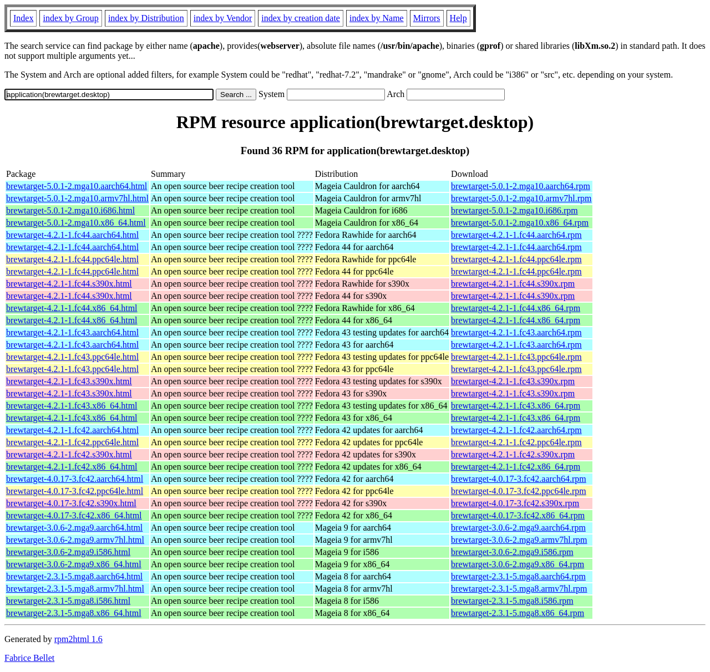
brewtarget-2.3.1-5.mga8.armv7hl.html (75, 588)
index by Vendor (223, 18)
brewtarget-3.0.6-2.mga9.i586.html (68, 552)
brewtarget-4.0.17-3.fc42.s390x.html (71, 503)
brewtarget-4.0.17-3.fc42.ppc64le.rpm (518, 491)
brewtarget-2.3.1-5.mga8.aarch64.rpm (518, 576)
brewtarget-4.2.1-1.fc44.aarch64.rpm (516, 235)
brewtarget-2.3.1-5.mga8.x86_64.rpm (517, 613)
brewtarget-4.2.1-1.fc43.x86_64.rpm (515, 405)
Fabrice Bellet (29, 658)
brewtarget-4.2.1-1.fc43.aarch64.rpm (516, 332)
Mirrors (426, 18)
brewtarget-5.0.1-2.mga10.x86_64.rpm (520, 222)
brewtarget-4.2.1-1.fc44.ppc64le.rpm (516, 259)
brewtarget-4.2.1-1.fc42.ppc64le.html (72, 442)
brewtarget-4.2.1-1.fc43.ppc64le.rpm (516, 357)
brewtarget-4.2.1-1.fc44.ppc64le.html (72, 259)
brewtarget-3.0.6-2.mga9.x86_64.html (73, 564)
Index (23, 18)
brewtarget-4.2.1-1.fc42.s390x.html (69, 454)
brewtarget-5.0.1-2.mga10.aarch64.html (76, 186)
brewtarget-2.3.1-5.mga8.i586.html (68, 600)
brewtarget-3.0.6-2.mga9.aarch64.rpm (518, 527)
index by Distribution (146, 18)
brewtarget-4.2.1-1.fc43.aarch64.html (72, 332)
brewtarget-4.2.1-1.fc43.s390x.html (69, 381)
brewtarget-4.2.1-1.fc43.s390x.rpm (513, 381)
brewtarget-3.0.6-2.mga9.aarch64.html (74, 527)
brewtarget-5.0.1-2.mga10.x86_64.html (76, 222)
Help (458, 18)
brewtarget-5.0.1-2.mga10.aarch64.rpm (520, 186)
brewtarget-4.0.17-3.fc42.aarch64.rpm (518, 478)
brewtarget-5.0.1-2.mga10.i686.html (70, 210)
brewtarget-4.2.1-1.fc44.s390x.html (69, 283)
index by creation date (300, 18)
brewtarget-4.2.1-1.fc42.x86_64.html (72, 466)
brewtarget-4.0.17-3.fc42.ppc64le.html (74, 491)
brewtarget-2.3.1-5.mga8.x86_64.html (73, 613)
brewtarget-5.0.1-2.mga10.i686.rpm (514, 210)
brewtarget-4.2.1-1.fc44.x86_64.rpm (515, 308)
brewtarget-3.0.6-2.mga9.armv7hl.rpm (519, 539)
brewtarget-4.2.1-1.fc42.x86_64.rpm (515, 466)
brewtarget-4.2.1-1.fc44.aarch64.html (72, 235)
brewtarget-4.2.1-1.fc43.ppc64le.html (72, 357)
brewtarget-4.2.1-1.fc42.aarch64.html (72, 430)
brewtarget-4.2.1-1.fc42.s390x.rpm (513, 454)
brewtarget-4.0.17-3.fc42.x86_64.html (74, 515)
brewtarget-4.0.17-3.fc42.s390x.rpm (515, 503)
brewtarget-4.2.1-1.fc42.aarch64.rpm (516, 430)
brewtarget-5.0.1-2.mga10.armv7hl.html (77, 198)
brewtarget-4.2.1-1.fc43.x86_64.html (72, 405)
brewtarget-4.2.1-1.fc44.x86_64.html (72, 308)
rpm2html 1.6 (78, 639)
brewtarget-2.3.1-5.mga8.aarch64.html (74, 576)
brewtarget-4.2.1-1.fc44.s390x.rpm (513, 283)
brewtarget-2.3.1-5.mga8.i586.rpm (512, 600)
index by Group (70, 18)
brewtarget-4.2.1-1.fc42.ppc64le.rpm (516, 442)
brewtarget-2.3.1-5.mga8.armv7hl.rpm (519, 588)
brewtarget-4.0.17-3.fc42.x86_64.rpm (518, 515)
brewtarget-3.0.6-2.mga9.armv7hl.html (75, 539)
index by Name (376, 18)
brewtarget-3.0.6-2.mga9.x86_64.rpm (517, 564)
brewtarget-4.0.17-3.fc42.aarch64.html (74, 478)
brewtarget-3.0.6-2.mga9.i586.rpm (512, 552)
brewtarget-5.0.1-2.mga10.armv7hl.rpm (521, 198)
